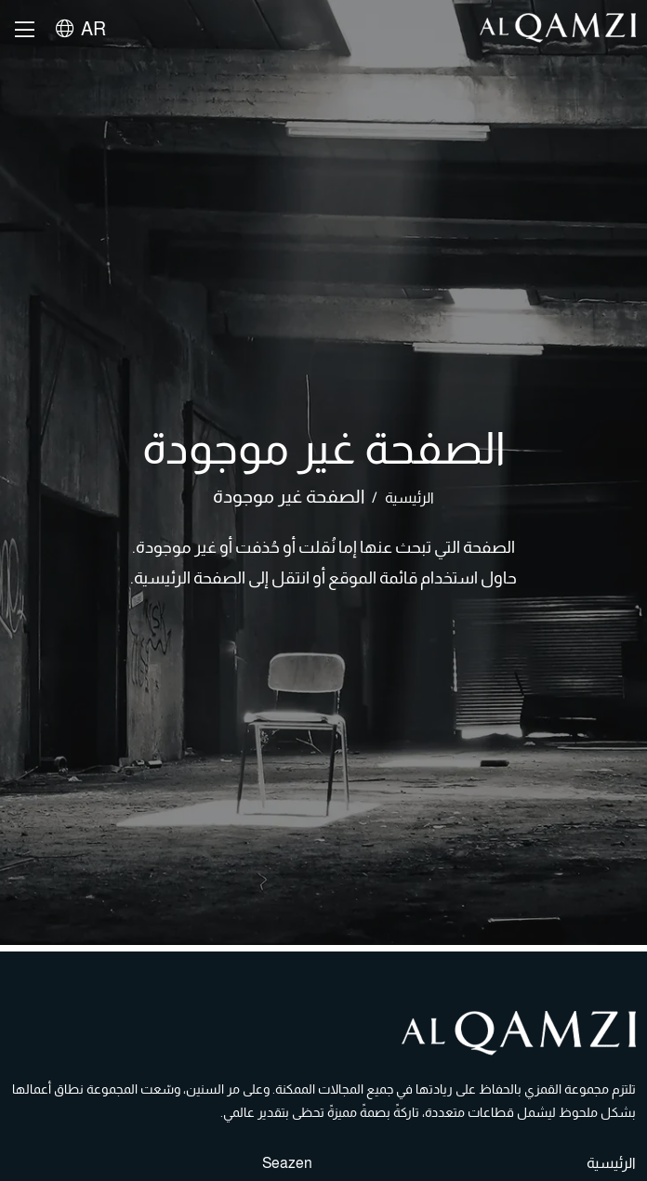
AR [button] (81, 29)
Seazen (287, 1163)
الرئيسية (409, 497)
